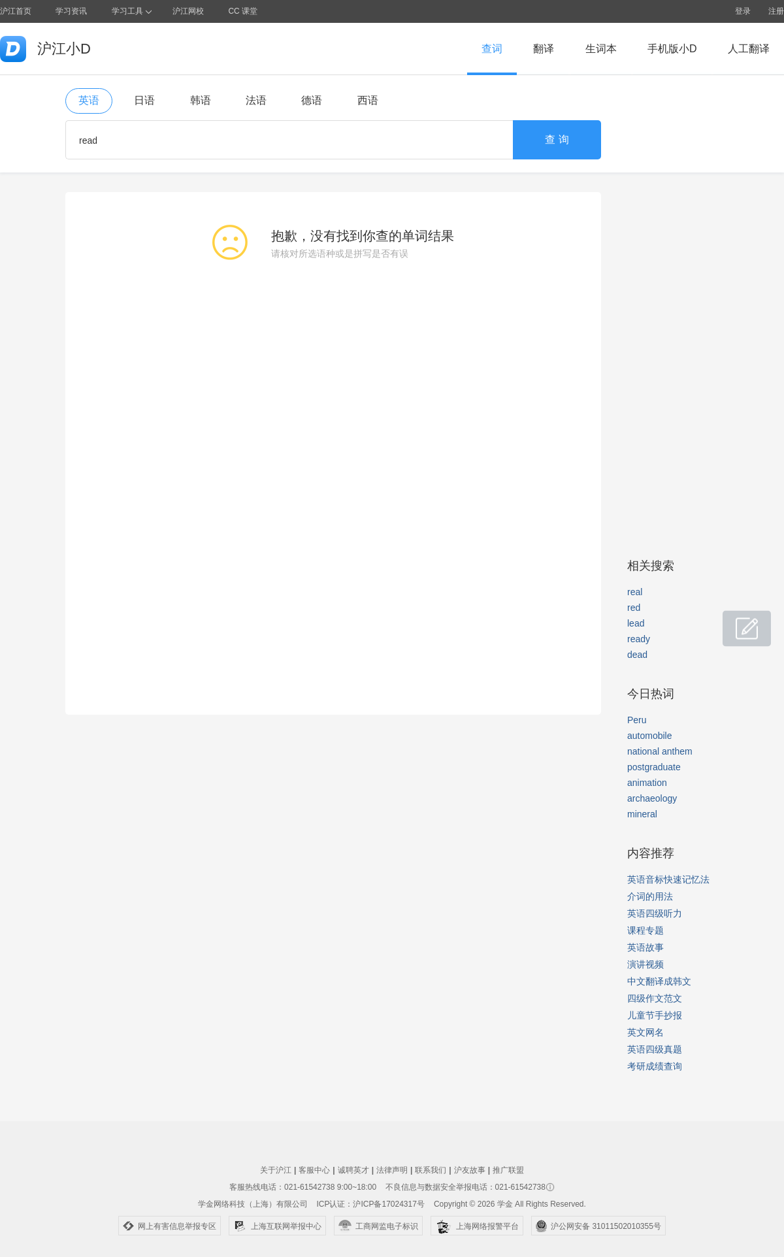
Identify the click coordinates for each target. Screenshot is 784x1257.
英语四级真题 (654, 1049)
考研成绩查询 (654, 1066)
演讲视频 (645, 964)
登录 (743, 11)
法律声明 (392, 1170)
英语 (88, 100)
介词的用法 (650, 896)
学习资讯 (71, 11)
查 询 (556, 139)
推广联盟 (508, 1170)
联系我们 (430, 1170)
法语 (256, 100)
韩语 (200, 100)
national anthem (660, 751)
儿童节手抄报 (654, 1015)
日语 (144, 100)
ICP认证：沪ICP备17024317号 (370, 1204)
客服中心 (314, 1170)
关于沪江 (275, 1170)
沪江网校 (188, 11)
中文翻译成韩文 (659, 981)
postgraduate (654, 767)
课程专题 (645, 930)
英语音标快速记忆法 (668, 879)
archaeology (652, 798)
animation (647, 782)
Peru (637, 720)
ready (638, 639)
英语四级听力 (654, 913)
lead (635, 623)
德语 (311, 100)
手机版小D (672, 48)
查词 (492, 48)
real (634, 592)
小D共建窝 (734, 622)
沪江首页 (15, 11)
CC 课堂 (242, 11)
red (633, 607)
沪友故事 (469, 1170)
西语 (367, 100)
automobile (649, 735)
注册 (776, 11)
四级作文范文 (654, 998)
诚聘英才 (353, 1170)
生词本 (601, 48)
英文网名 (645, 1032)
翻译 (543, 48)
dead (637, 654)
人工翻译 (749, 48)
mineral (642, 814)
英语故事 (645, 947)
